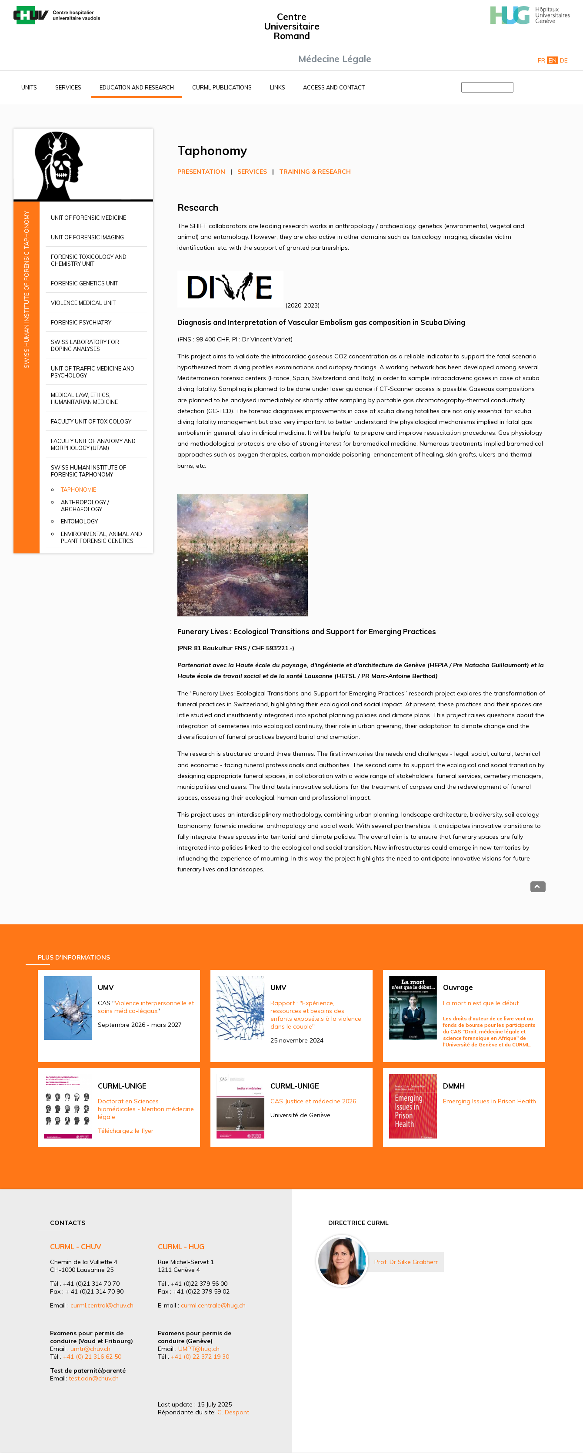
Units (29, 87)
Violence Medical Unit (83, 302)
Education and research (137, 87)
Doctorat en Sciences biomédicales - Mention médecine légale (146, 1109)
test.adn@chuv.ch (94, 1378)
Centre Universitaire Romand (292, 26)
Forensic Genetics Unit (84, 283)
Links (277, 87)
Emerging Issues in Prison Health (489, 1101)
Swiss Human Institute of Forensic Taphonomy (88, 471)
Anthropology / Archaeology (85, 506)
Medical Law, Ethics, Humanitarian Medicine (84, 398)
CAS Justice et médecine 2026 (313, 1101)
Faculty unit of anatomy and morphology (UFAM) (93, 444)
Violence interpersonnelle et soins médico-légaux (146, 1007)
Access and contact (334, 87)
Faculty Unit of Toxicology (91, 421)
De (564, 60)
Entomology (79, 521)
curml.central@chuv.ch (101, 1305)
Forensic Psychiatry (81, 322)
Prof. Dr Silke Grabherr (406, 1262)
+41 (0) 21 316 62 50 (92, 1356)
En (552, 60)
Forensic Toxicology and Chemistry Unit (89, 260)
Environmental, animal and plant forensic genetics (101, 537)
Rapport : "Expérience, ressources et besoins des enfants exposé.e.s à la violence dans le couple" (315, 1014)
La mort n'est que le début (481, 1003)
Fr (541, 60)
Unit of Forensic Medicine (88, 217)
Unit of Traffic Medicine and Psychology (92, 372)
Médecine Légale (334, 58)
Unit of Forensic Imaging (87, 237)
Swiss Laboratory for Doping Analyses (85, 345)
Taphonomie (78, 489)
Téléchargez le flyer (125, 1131)
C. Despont (233, 1412)
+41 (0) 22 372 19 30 (200, 1356)
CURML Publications (222, 87)
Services (68, 87)
